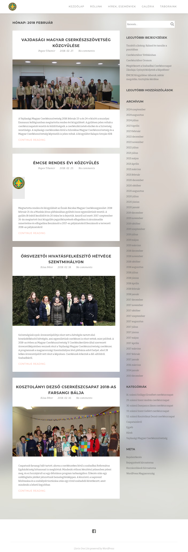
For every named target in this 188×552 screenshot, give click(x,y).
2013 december (134, 375)
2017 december (134, 299)
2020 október (133, 185)
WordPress (108, 548)
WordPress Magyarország (140, 473)
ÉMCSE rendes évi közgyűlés (66, 163)
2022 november (134, 142)
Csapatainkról (134, 422)
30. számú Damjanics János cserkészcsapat (149, 405)
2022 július (132, 147)
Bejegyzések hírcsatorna (139, 462)
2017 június (132, 332)
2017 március (133, 348)
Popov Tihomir (47, 51)
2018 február (133, 288)
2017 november (134, 305)
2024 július (132, 120)
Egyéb (129, 427)
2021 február (133, 174)
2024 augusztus (135, 115)
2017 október (133, 310)
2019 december (134, 212)
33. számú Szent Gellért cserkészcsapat (147, 411)
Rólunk (96, 6)
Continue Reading (46, 140)
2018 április (132, 283)
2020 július (132, 196)
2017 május (132, 337)
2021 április (132, 163)
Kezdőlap (76, 6)
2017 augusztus (134, 321)
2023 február (133, 131)
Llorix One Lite (82, 548)
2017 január (132, 359)
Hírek (129, 432)
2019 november (134, 218)
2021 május (132, 158)
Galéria (148, 6)
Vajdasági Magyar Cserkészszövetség (146, 438)
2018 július (132, 272)
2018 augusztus (134, 267)
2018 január (132, 294)
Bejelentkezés (134, 457)
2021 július (132, 153)
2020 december (135, 180)
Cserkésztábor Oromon (139, 60)
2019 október (133, 223)
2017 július (132, 327)
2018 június (132, 278)
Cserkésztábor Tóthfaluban (141, 55)
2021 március (133, 169)
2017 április (132, 343)
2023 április (132, 125)
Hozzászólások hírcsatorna (141, 468)
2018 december (134, 250)
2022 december (134, 136)
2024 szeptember (136, 109)
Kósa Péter (47, 267)
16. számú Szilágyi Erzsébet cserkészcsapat (149, 394)
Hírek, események (122, 6)
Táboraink (168, 6)
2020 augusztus (135, 191)
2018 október (133, 261)
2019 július (132, 234)
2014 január (132, 370)
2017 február (133, 354)
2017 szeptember (135, 316)
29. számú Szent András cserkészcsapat (147, 400)
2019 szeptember (135, 229)
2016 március (133, 365)
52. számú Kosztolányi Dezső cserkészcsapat (150, 416)
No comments (86, 51)
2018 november (134, 256)
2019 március (133, 245)
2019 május (132, 240)
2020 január (133, 207)
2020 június (132, 202)
